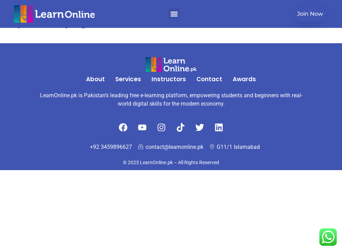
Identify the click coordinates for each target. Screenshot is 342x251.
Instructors (168, 79)
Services (128, 79)
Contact (209, 79)
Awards (244, 79)
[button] (174, 14)
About (95, 79)
